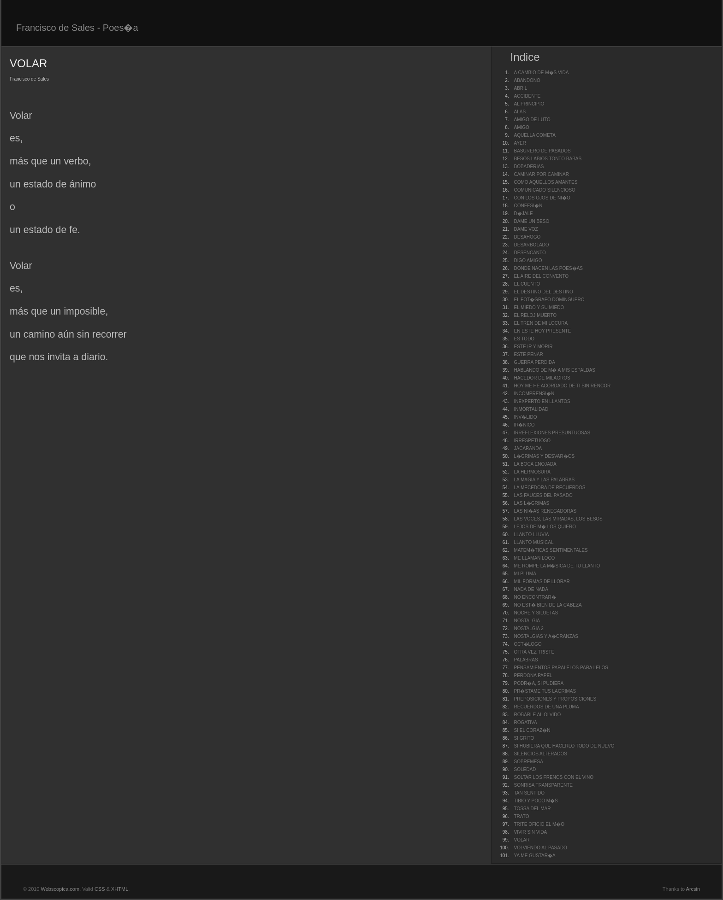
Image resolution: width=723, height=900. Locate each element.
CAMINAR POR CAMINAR (541, 174)
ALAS (520, 111)
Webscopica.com (60, 889)
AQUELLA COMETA (534, 135)
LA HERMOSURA (532, 471)
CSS (100, 889)
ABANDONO (527, 80)
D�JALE (523, 213)
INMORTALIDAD (531, 409)
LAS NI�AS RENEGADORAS (545, 511)
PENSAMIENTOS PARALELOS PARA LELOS (561, 667)
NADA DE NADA (531, 589)
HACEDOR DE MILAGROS (542, 377)
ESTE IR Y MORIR (533, 346)
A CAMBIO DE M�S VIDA (541, 72)
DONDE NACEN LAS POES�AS (548, 268)
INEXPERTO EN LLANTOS (542, 401)
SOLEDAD (525, 769)
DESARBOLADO (531, 244)
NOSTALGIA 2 (528, 628)
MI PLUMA (525, 573)
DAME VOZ (526, 229)
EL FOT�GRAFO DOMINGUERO (549, 299)
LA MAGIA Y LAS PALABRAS (544, 479)
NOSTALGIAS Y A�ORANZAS (546, 636)
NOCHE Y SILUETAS (536, 612)
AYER (520, 143)
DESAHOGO (527, 237)
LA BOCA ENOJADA (535, 464)
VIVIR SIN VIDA (530, 832)
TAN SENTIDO (529, 792)
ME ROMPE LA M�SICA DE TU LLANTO (557, 565)
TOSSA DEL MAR (532, 808)
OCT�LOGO (527, 644)
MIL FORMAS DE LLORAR (541, 581)
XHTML (119, 889)
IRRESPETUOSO (532, 440)
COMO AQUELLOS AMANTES (545, 182)
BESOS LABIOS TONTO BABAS (547, 158)
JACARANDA (528, 448)
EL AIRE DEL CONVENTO (541, 276)
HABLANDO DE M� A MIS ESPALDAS (554, 370)
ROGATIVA (525, 722)
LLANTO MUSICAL (533, 542)
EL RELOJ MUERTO (535, 315)
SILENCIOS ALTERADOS (540, 753)
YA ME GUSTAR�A (534, 855)
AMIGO (521, 127)
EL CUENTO (527, 283)
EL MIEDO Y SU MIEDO (539, 307)
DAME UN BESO (531, 221)
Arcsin (693, 889)
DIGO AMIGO (528, 260)
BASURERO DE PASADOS (542, 150)
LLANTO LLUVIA (531, 534)
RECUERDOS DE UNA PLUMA (546, 706)
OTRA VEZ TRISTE (534, 652)
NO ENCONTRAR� (535, 597)
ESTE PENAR (528, 354)
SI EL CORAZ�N (532, 730)
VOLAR (521, 839)
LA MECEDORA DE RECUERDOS (549, 487)
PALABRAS (526, 659)
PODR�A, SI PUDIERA (538, 683)
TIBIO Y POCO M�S (535, 800)
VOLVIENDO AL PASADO (540, 847)
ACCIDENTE (527, 96)
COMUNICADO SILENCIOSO (544, 190)
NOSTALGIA (527, 620)
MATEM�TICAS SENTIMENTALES (550, 550)
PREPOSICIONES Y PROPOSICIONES (555, 698)
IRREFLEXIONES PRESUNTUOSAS (552, 432)
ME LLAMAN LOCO (534, 558)
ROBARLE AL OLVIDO (537, 714)
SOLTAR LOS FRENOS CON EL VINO (553, 777)
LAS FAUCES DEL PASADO (543, 495)
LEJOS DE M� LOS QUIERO (544, 526)
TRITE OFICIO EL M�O (539, 824)
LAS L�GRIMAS (531, 503)
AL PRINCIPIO (529, 103)
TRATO (521, 816)
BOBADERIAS (529, 166)
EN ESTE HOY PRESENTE (542, 330)
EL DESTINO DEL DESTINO (543, 291)
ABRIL (520, 88)
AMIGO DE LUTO (532, 119)
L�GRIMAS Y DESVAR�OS (544, 456)
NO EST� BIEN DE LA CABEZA (547, 605)
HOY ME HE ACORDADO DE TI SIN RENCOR (562, 385)
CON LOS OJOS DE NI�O (542, 197)
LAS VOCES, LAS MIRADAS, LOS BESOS (558, 518)
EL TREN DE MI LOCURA (541, 323)
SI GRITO (524, 738)
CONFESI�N (528, 205)
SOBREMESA (528, 761)
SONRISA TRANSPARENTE (543, 785)
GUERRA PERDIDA (534, 362)
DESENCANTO (529, 252)
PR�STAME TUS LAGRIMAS (545, 691)
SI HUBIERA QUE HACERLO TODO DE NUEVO (564, 745)
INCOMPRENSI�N (534, 393)
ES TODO (524, 338)
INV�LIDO (525, 417)
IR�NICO (524, 424)
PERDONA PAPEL (533, 675)
